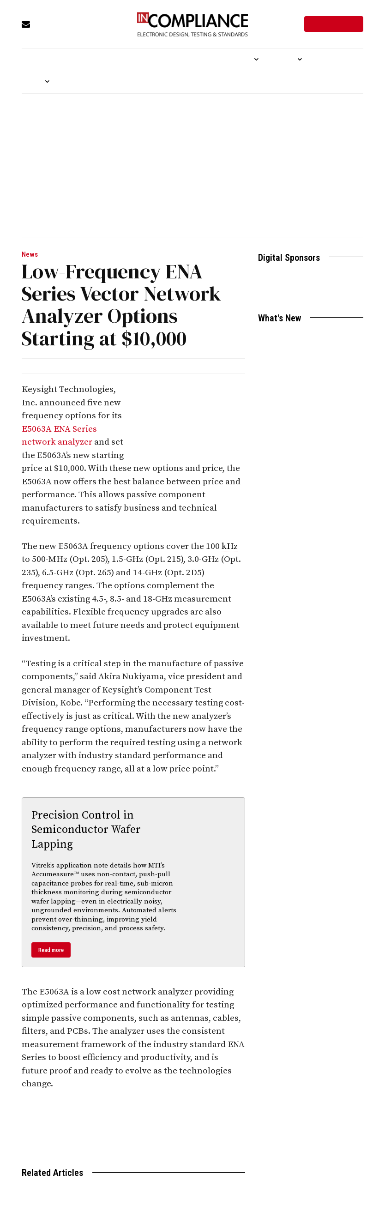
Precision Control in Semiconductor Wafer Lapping (86, 829)
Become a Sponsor (310, 292)
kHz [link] (230, 546)
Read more (51, 949)
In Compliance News (117, 365)
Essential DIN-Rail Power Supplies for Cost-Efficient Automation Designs (307, 366)
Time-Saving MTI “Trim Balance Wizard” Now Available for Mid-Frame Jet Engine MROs (303, 472)
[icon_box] (62, 25)
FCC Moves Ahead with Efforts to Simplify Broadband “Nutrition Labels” (306, 405)
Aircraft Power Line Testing (298, 337)
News (30, 254)
